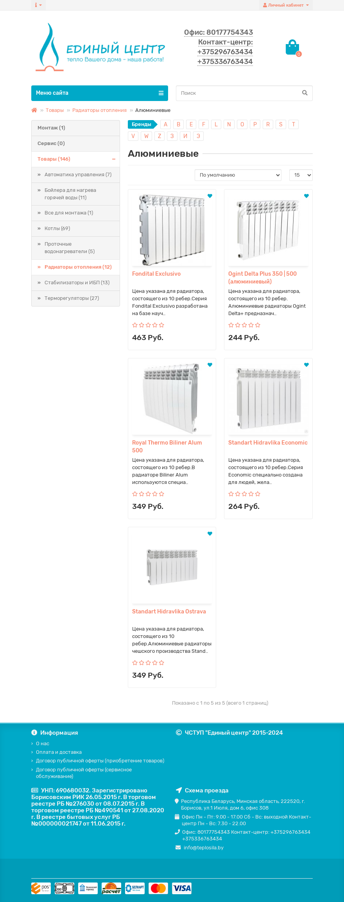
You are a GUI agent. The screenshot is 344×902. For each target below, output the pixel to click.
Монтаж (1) (51, 128)
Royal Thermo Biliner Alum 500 (167, 446)
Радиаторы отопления (99, 110)
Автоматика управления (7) (78, 174)
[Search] (244, 93)
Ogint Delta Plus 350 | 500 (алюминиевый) (262, 278)
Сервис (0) (51, 143)
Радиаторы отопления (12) (78, 267)
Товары (55, 110)
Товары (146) (79, 159)
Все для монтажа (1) (69, 213)
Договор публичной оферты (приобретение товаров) (100, 761)
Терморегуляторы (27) (72, 298)
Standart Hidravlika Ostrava (169, 611)
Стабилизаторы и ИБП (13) (77, 282)
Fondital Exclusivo (156, 274)
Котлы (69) (57, 228)
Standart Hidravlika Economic (268, 442)
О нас (42, 743)
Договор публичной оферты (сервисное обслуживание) (84, 773)
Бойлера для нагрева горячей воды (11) (70, 193)
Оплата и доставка (59, 752)
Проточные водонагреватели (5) (70, 247)
